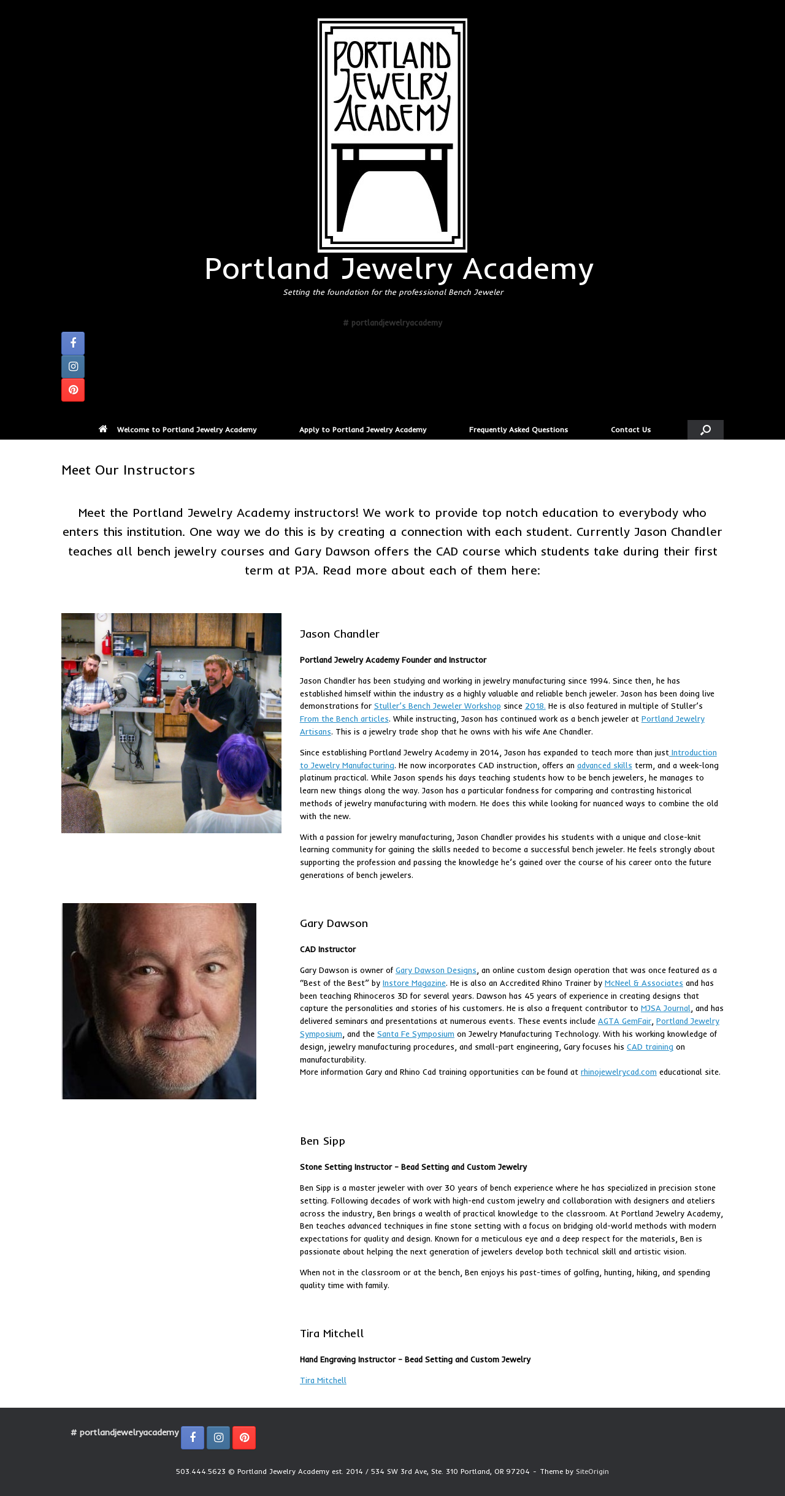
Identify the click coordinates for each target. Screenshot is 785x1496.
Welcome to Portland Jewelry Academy (177, 429)
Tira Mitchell (323, 1380)
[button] (705, 430)
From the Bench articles (344, 718)
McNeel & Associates (644, 983)
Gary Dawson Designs (436, 970)
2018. (535, 706)
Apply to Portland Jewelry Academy (362, 429)
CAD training (650, 1046)
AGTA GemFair (624, 1021)
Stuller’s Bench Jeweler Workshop (437, 706)
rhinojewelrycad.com (619, 1072)
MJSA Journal (666, 1008)
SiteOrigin (592, 1471)
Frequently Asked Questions (518, 429)
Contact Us (631, 429)
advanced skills (604, 765)
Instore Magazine (414, 983)
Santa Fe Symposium (415, 1034)
